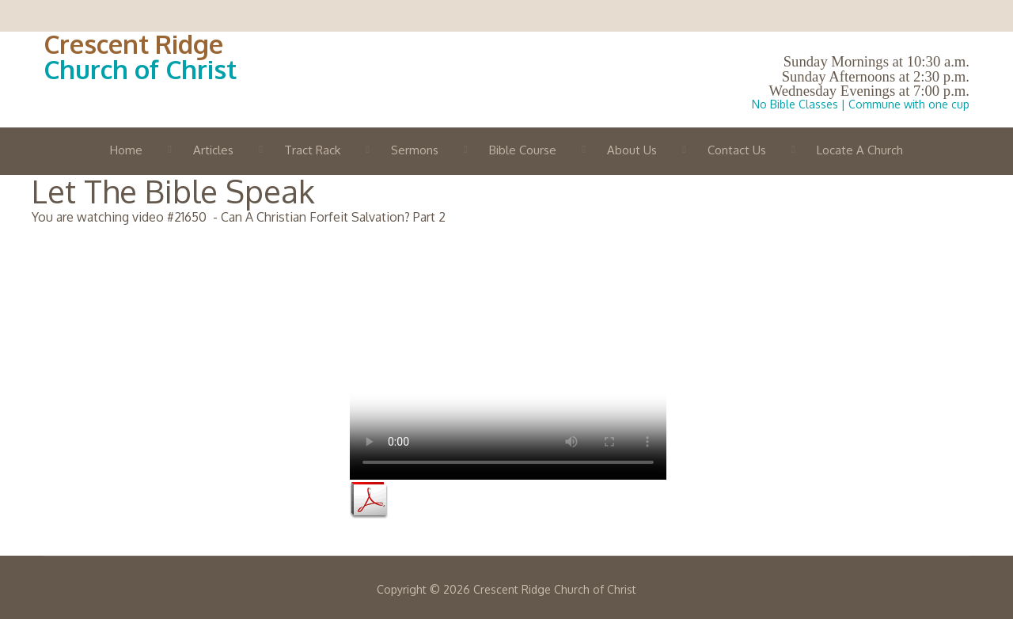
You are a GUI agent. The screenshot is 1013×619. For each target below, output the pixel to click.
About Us (632, 150)
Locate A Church (860, 150)
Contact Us (737, 150)
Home (126, 150)
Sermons (414, 150)
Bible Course (522, 150)
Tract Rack (312, 150)
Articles (213, 150)
